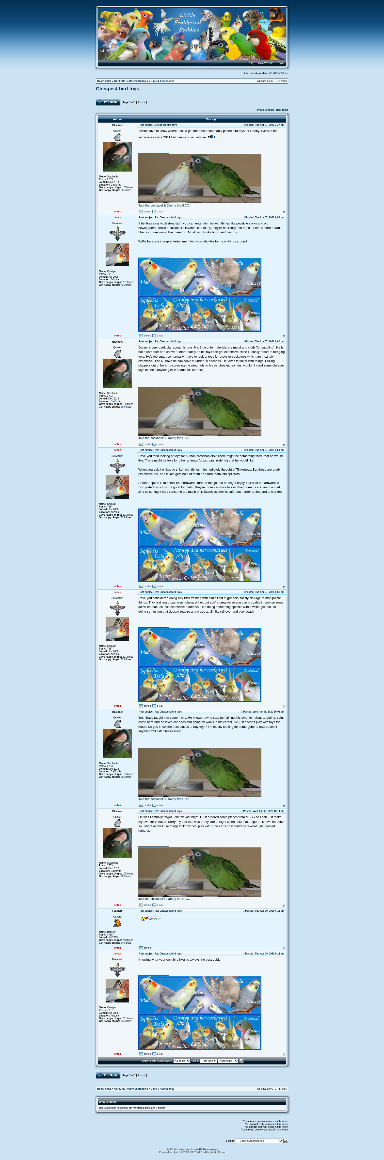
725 (123, 285)
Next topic (282, 110)
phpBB (176, 1152)
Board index (104, 81)
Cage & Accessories (162, 81)
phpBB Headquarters (206, 1149)
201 (125, 282)
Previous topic (265, 110)
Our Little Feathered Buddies (131, 81)
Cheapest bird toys (117, 88)
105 (125, 187)
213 (125, 940)
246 (123, 942)
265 (123, 190)
